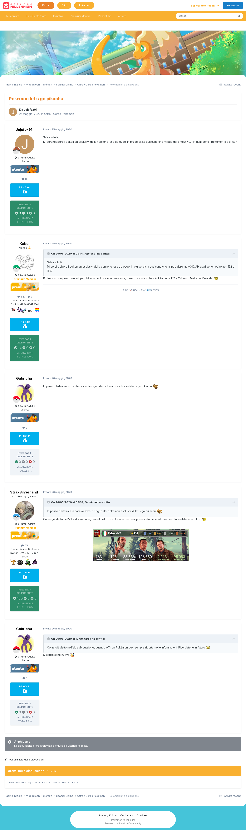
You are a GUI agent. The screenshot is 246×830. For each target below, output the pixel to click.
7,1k (24, 545)
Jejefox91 (30, 109)
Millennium (12, 15)
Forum (46, 5)
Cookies (142, 815)
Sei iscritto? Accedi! (205, 5)
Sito (64, 5)
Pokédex (84, 5)
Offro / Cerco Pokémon (59, 113)
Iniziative (58, 15)
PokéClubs (104, 15)
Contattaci (126, 815)
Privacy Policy (108, 815)
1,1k (21, 296)
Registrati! (233, 5)
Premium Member (81, 15)
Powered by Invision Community (123, 823)
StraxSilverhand (24, 492)
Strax (87, 638)
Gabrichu (24, 378)
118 (25, 178)
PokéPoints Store (36, 15)
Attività (122, 15)
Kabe (24, 244)
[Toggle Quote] (49, 253)
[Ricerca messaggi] (196, 16)
